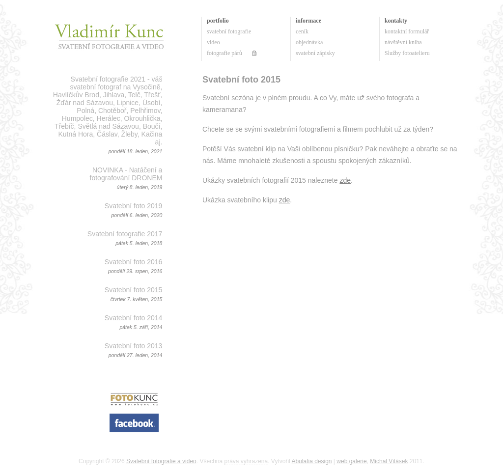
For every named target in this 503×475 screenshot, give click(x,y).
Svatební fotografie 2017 (125, 234)
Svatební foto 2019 (134, 206)
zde (345, 180)
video (213, 42)
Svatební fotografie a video (161, 461)
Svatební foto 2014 (134, 318)
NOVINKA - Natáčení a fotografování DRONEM (126, 174)
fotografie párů (224, 53)
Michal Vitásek (389, 461)
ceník (302, 31)
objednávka (309, 42)
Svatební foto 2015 (134, 290)
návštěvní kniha (403, 42)
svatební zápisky (315, 53)
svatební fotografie (229, 31)
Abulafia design (311, 461)
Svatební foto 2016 (134, 262)
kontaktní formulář (407, 31)
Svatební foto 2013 (134, 346)
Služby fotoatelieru (407, 53)
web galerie (351, 461)
